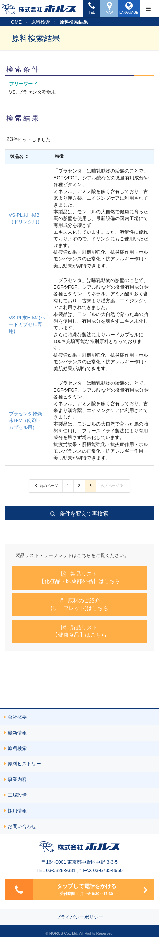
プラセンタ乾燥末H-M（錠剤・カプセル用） (25, 420)
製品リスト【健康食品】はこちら (79, 631)
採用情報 (15, 810)
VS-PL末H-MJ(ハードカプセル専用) (27, 324)
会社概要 (15, 717)
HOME (14, 22)
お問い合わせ (20, 826)
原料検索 (40, 22)
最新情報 (15, 732)
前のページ (46, 486)
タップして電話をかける (75, 889)
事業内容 (15, 779)
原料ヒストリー (22, 764)
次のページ (112, 486)
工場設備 (15, 795)
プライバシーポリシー (79, 917)
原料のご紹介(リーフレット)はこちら (79, 604)
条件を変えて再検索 (79, 513)
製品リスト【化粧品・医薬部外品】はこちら (79, 577)
